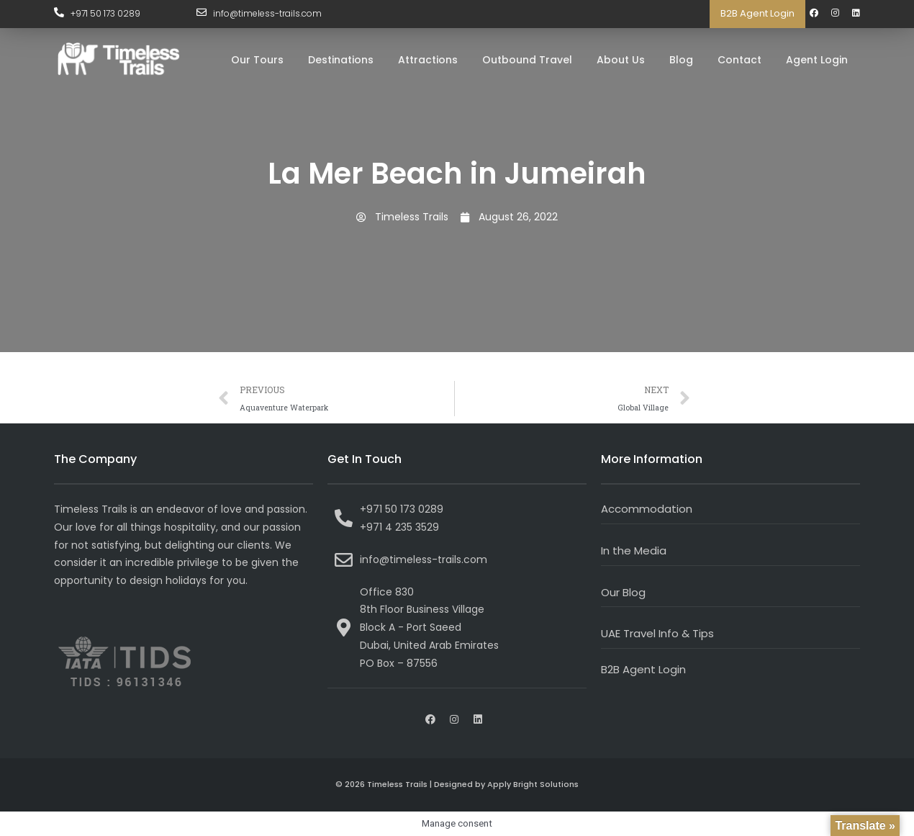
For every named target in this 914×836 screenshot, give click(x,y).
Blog (681, 60)
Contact (739, 60)
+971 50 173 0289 (105, 13)
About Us (621, 60)
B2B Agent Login (757, 13)
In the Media (633, 550)
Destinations (341, 60)
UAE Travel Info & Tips (657, 633)
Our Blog (623, 592)
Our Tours (257, 60)
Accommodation (646, 508)
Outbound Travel (527, 60)
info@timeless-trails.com (267, 13)
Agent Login (817, 60)
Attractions (428, 60)
